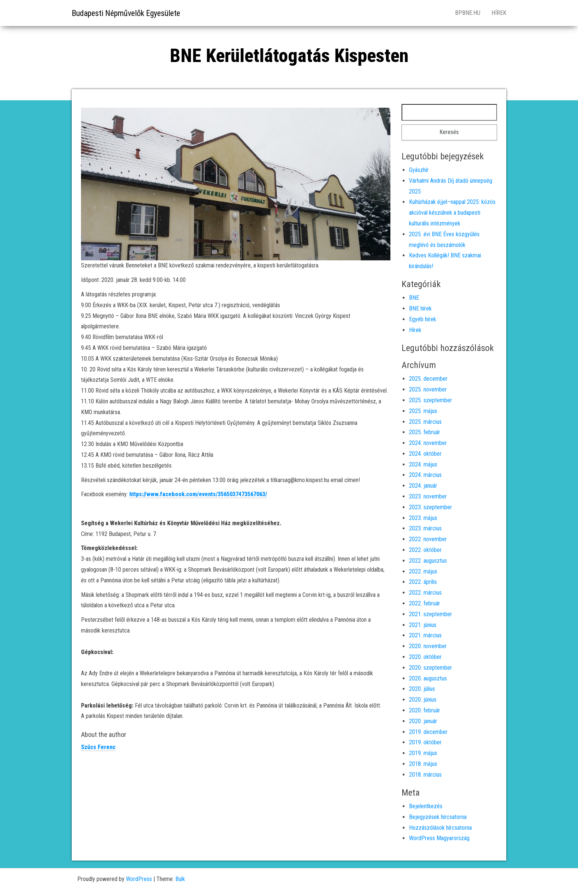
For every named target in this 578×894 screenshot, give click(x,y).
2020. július (422, 688)
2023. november (428, 496)
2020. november (428, 646)
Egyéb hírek (422, 319)
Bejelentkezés (425, 806)
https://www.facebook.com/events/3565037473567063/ (198, 494)
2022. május (423, 571)
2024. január (423, 485)
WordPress (139, 878)
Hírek (498, 12)
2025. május (423, 411)
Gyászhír (419, 169)
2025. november (428, 389)
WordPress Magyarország (439, 838)
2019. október (425, 742)
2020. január (423, 721)
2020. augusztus (428, 678)
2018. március (425, 774)
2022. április (423, 581)
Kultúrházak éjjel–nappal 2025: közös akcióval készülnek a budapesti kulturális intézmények (452, 212)
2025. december (428, 378)
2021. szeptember (430, 614)
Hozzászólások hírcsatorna (440, 827)
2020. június (422, 699)
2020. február (424, 710)
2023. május (423, 517)
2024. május (423, 464)
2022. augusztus (428, 560)
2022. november (428, 539)
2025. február (424, 432)
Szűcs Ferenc (98, 747)
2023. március (425, 528)
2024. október (425, 453)
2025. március (425, 421)
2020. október (425, 656)
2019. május (423, 753)
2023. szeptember (430, 507)
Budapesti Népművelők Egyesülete (126, 13)
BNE (414, 297)
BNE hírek (420, 308)
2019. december (428, 731)
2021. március (425, 635)
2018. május (423, 763)
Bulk (180, 878)
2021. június (422, 624)
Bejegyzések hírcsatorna (438, 816)
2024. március (425, 474)
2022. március (425, 592)
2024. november (428, 442)
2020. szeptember (430, 667)
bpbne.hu (467, 12)
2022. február (424, 603)
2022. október (425, 549)
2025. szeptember (430, 400)
